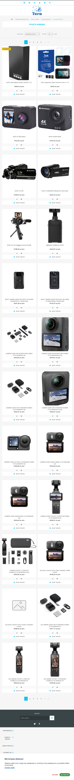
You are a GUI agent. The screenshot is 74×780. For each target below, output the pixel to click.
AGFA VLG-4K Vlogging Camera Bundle (19, 245)
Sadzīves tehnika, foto (22, 19)
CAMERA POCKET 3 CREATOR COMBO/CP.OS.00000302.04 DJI (19, 571)
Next (44, 42)
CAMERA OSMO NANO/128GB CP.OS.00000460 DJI (55, 463)
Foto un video (35, 19)
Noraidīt (55, 775)
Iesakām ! (6, 49)
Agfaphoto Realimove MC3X (55, 245)
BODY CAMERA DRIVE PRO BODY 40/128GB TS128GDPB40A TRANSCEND (55, 300)
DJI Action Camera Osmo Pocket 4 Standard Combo (19, 625)
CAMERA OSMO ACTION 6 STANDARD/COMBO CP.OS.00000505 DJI (19, 463)
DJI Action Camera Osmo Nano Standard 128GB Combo (55, 571)
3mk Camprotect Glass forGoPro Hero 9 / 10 (55, 82)
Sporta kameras (46, 19)
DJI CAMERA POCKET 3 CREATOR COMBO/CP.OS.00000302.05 (19, 680)
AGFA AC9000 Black (55, 136)
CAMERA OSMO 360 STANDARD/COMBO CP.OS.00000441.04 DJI (55, 408)
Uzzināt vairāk (10, 768)
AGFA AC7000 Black (19, 136)
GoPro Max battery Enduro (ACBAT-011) (19, 82)
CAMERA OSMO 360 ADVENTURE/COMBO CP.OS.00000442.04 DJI (55, 354)
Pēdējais (48, 42)
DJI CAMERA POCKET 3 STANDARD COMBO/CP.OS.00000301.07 (55, 680)
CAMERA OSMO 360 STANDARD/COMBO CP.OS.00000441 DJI (19, 408)
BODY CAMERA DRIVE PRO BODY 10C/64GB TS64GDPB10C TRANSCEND (19, 300)
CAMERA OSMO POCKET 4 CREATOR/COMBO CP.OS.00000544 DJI (54, 517)
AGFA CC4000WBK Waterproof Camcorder (55, 191)
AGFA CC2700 (19, 191)
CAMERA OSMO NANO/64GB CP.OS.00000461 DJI (19, 517)
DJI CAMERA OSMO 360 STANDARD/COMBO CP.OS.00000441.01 (55, 625)
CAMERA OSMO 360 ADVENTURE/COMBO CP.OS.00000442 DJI (19, 354)
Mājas (12, 19)
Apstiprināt (65, 775)
